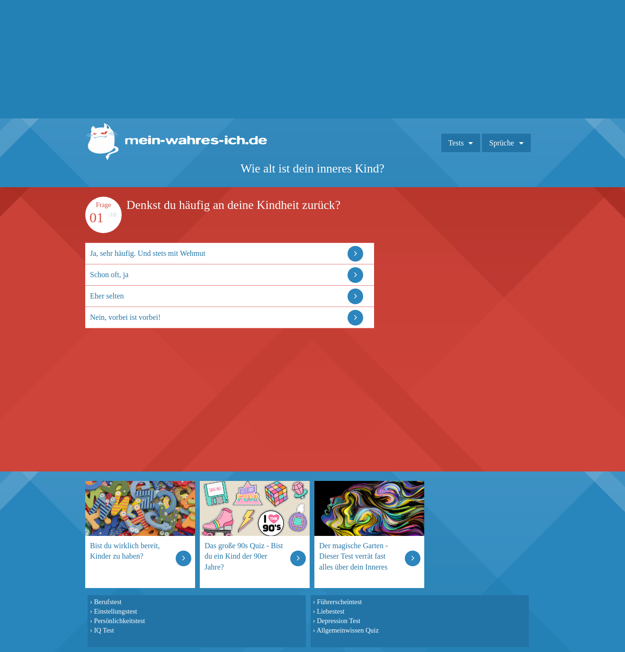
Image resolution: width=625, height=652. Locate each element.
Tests (456, 143)
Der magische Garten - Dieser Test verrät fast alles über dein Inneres (353, 556)
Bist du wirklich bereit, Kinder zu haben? (125, 551)
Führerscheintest (339, 602)
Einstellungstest (115, 611)
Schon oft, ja (109, 275)
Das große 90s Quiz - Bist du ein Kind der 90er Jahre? (244, 556)
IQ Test (104, 630)
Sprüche (501, 143)
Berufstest (107, 602)
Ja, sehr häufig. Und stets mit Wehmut (147, 253)
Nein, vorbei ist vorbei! (125, 317)
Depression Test (338, 621)
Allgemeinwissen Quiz (347, 630)
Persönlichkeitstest (119, 621)
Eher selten (107, 296)
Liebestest (330, 611)
